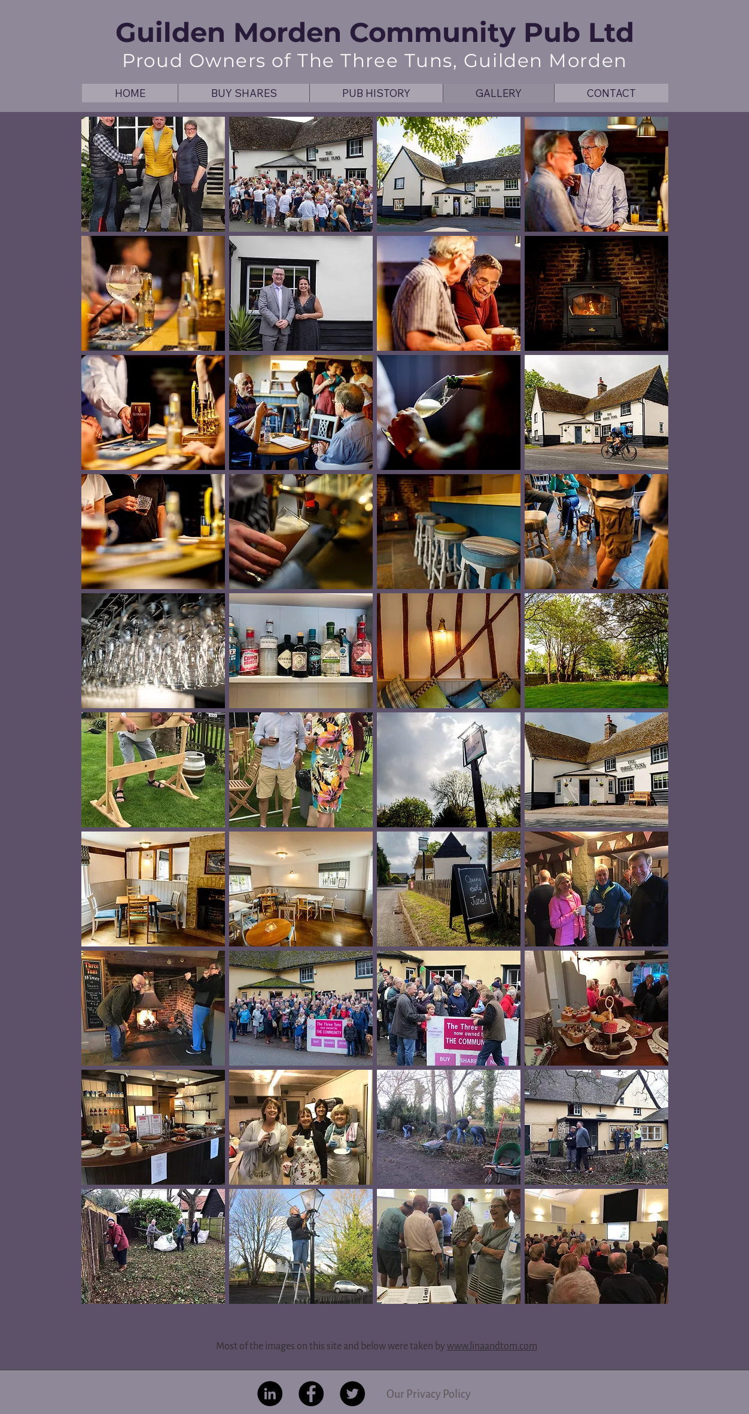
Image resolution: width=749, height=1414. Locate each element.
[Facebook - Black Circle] (311, 1393)
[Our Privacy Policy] (428, 1394)
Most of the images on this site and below (302, 1346)
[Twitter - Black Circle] (352, 1393)
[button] (153, 174)
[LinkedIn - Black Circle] (269, 1393)
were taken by (417, 1346)
